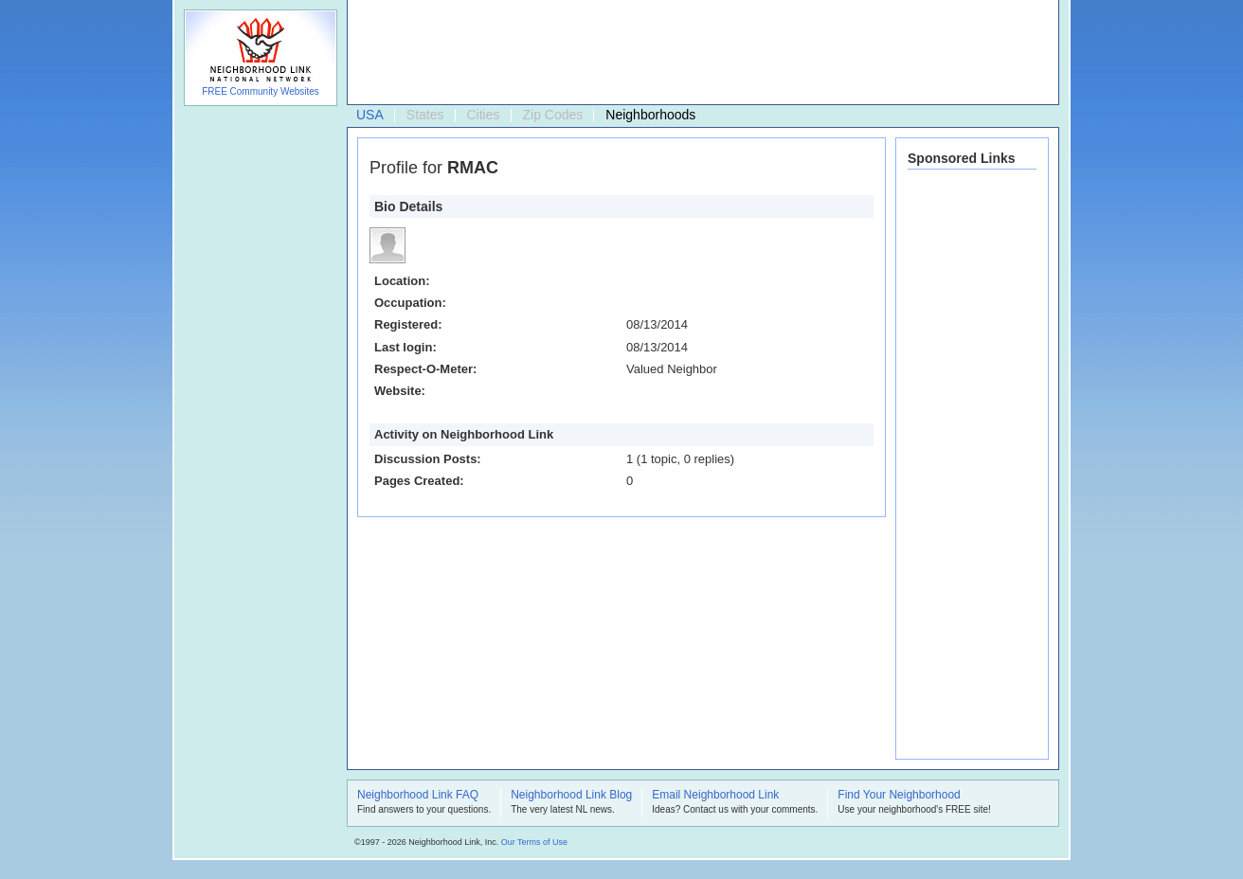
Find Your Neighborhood (899, 795)
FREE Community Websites (260, 91)
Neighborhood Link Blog (571, 795)
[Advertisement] (698, 53)
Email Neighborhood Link (715, 795)
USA (370, 114)
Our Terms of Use (534, 842)
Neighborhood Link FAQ (417, 795)
